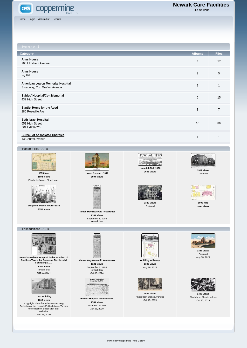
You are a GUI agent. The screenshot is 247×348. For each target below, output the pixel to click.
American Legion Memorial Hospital (46, 83)
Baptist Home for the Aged (39, 107)
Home (26, 46)
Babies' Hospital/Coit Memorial (42, 95)
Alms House (29, 59)
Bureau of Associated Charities (42, 135)
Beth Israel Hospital (34, 119)
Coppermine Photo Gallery (132, 341)
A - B (36, 46)
